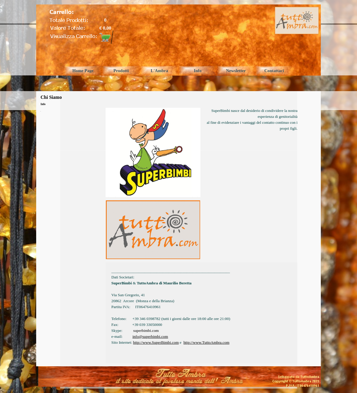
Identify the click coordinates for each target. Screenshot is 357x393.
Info (197, 70)
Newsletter (236, 70)
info (150, 336)
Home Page (82, 70)
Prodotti (121, 70)
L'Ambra (159, 70)
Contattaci (274, 70)
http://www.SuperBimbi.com (156, 342)
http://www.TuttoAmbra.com (207, 342)
